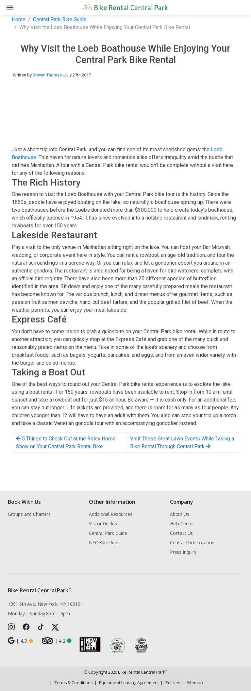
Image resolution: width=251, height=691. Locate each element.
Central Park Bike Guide (60, 19)
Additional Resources (110, 514)
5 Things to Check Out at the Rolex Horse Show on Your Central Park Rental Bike (66, 443)
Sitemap (192, 682)
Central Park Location (192, 542)
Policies (170, 682)
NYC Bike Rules (105, 542)
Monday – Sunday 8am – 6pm (39, 613)
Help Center (182, 523)
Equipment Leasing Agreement (126, 682)
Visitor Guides (103, 523)
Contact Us (181, 533)
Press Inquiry (183, 552)
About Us (179, 514)
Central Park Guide (108, 533)
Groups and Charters (29, 514)
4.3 (21, 640)
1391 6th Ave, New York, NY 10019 (44, 604)
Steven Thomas (47, 75)
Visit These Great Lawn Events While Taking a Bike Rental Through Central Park (182, 443)
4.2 (57, 640)
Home (18, 19)
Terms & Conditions (71, 682)
